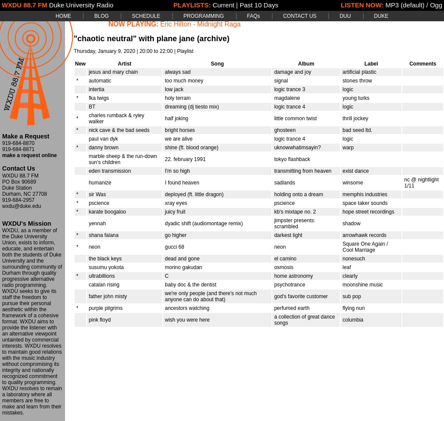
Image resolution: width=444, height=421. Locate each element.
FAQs (253, 16)
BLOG (101, 16)
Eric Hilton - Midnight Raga (200, 24)
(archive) (213, 38)
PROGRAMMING (203, 16)
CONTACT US (300, 16)
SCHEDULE (146, 16)
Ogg (436, 5)
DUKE (381, 16)
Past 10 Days (259, 5)
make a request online (29, 155)
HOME (63, 16)
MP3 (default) (404, 5)
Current (223, 5)
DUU (345, 16)
